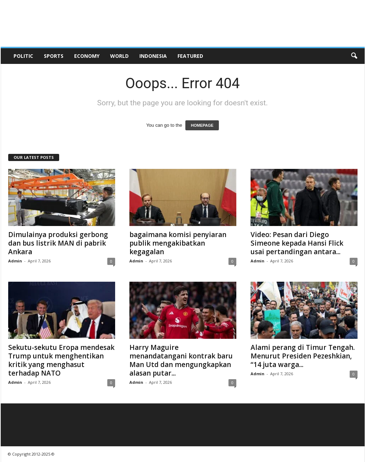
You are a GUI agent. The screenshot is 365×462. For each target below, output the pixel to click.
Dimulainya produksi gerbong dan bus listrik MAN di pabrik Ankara (58, 243)
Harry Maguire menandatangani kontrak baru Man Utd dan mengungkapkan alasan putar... (181, 360)
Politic (23, 55)
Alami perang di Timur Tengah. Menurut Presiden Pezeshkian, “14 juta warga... (303, 356)
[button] (354, 56)
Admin (15, 260)
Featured (190, 55)
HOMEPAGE (202, 125)
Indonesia (153, 55)
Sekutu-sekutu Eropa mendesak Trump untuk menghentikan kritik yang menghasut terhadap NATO (61, 360)
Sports (53, 55)
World (119, 55)
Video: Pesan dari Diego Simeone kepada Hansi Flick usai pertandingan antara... (297, 243)
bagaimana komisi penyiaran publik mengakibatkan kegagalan (177, 243)
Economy (86, 55)
